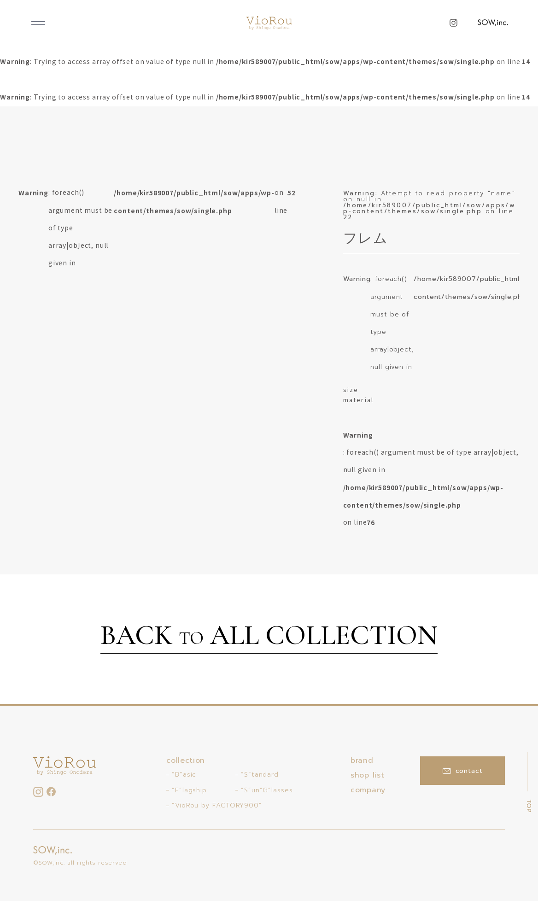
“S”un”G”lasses (267, 790)
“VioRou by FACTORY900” (217, 805)
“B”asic (184, 774)
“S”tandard (260, 774)
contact (463, 771)
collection (185, 760)
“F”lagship (189, 790)
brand (362, 760)
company (368, 790)
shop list (367, 775)
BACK (269, 636)
